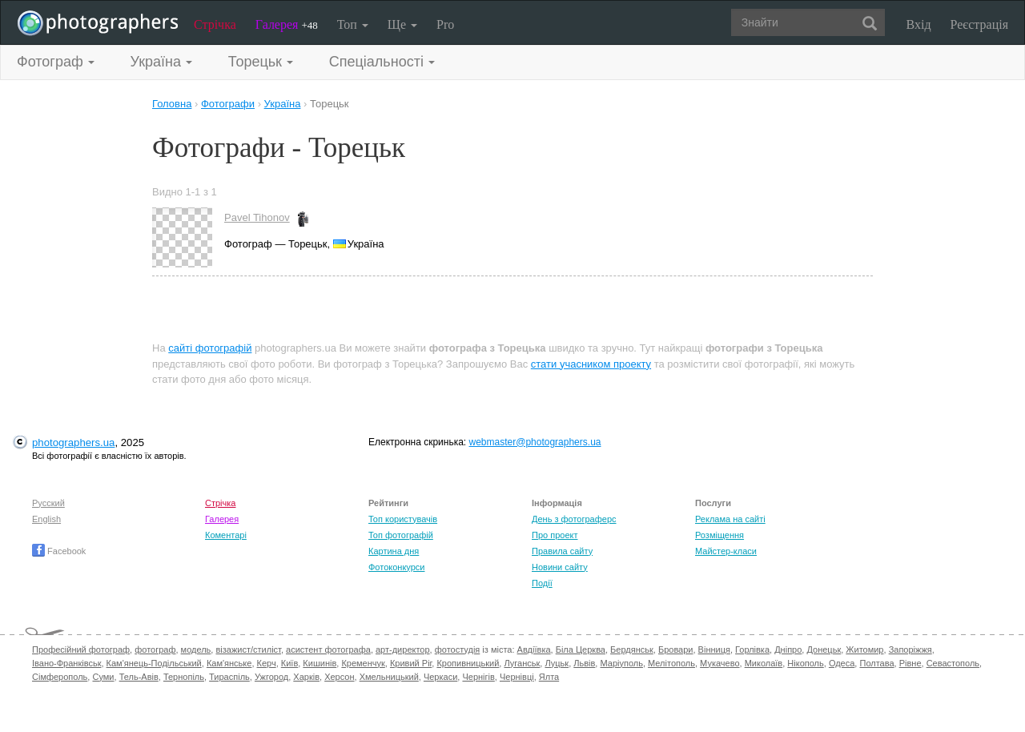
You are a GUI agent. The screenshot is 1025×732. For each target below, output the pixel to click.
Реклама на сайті (730, 519)
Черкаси (440, 677)
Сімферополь (59, 677)
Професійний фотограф (81, 649)
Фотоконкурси (396, 567)
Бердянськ (631, 649)
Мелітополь (671, 663)
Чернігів (478, 677)
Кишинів (319, 663)
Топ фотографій (400, 535)
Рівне (910, 663)
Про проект (554, 535)
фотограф (155, 649)
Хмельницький (389, 677)
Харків (306, 677)
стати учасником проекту (591, 364)
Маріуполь (621, 663)
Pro (445, 24)
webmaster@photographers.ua (535, 442)
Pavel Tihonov (257, 217)
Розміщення (719, 535)
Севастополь (953, 663)
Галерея (286, 24)
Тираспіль (229, 677)
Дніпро (788, 649)
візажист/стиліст (247, 649)
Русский (48, 503)
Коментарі (226, 535)
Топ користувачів (402, 519)
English (46, 519)
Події (542, 583)
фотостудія (457, 649)
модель (196, 649)
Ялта (549, 677)
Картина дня (393, 551)
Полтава (876, 663)
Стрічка (215, 24)
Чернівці (517, 677)
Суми (103, 677)
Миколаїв (764, 663)
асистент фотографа (328, 649)
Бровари (675, 649)
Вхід (918, 24)
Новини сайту (560, 567)
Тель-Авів (139, 677)
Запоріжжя (910, 649)
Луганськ (522, 663)
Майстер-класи (726, 551)
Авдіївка (534, 649)
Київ (289, 663)
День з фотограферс (574, 519)
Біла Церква (580, 649)
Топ (352, 24)
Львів (584, 663)
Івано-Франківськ (66, 663)
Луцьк (557, 663)
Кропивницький (467, 663)
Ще (402, 24)
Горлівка (752, 649)
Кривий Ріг (411, 663)
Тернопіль (183, 677)
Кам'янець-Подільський (154, 663)
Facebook (59, 551)
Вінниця (714, 649)
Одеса (841, 663)
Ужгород (271, 677)
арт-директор (403, 649)
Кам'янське (229, 663)
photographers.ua (73, 442)
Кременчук (362, 663)
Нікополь (805, 663)
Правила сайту (562, 551)
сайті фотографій (209, 348)
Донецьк (823, 649)
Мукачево (719, 663)
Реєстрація (979, 24)
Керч (266, 663)
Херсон (339, 677)
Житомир (864, 649)
